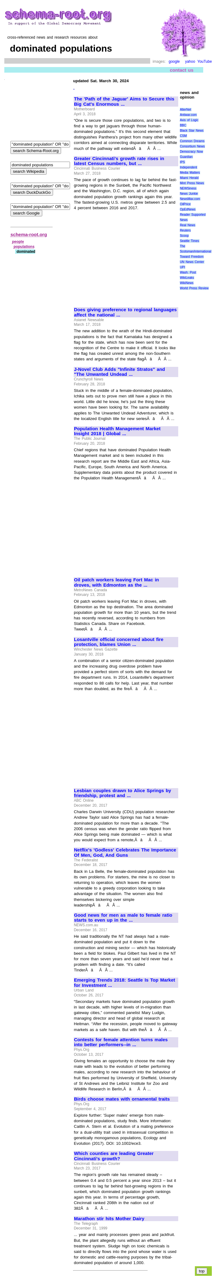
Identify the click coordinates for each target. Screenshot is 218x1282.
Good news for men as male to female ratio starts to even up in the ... (123, 918)
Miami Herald (189, 178)
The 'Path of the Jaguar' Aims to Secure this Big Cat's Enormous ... (124, 101)
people (18, 242)
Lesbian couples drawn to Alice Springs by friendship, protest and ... (122, 793)
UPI (182, 267)
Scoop (184, 235)
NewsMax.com (190, 199)
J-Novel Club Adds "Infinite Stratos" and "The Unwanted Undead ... (119, 372)
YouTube (204, 61)
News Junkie (189, 193)
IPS (182, 162)
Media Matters (190, 172)
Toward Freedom (192, 256)
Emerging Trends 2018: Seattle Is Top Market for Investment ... (124, 983)
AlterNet (185, 109)
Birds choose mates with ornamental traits (122, 1099)
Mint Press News (192, 183)
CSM (183, 136)
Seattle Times (189, 241)
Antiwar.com (188, 115)
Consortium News (192, 146)
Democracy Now (191, 151)
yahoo (190, 61)
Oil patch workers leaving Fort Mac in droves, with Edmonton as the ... (116, 582)
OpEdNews (187, 209)
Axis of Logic (189, 120)
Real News (187, 225)
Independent (188, 167)
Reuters (185, 230)
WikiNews (186, 283)
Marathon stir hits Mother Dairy (109, 1218)
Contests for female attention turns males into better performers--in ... (121, 1042)
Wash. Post (188, 272)
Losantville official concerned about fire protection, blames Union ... (118, 642)
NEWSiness (188, 188)
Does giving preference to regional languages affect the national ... (125, 312)
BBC (183, 125)
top (202, 1271)
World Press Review (194, 288)
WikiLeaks (187, 277)
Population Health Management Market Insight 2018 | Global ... (117, 431)
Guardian (186, 157)
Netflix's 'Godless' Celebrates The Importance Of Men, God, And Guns (125, 852)
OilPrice (185, 204)
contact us (182, 70)
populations (24, 246)
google (174, 61)
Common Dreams (192, 141)
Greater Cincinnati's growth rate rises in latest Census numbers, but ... (119, 161)
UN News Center (192, 262)
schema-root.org (28, 234)
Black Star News (192, 130)
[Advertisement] (126, 256)
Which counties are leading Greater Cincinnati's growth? (114, 1156)
